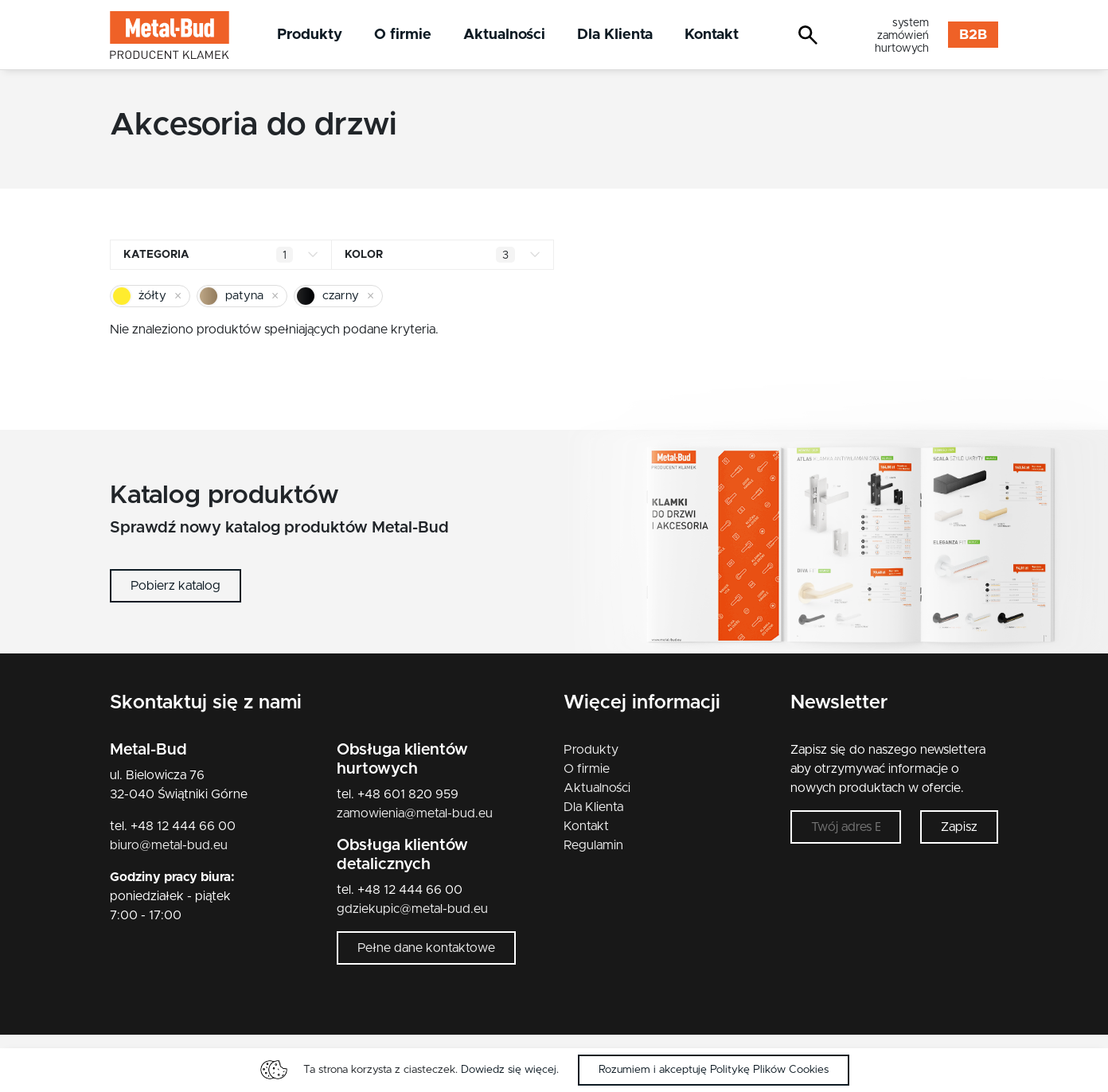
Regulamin (593, 845)
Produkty (309, 34)
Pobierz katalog (175, 585)
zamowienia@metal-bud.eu (415, 813)
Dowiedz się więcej (508, 1069)
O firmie (402, 34)
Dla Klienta (615, 34)
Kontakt (712, 34)
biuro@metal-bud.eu (169, 845)
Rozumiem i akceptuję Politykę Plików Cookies (714, 1069)
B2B (973, 35)
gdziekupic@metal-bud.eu (412, 909)
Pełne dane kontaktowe (426, 948)
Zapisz (959, 827)
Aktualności (504, 34)
